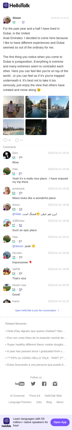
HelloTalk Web (53, 395)
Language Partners (20, 402)
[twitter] (33, 384)
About (59, 402)
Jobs (39, 402)
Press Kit (34, 395)
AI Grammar (17, 395)
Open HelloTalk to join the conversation (35, 310)
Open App (60, 422)
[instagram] (55, 384)
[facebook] (44, 384)
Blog (49, 402)
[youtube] (19, 384)
